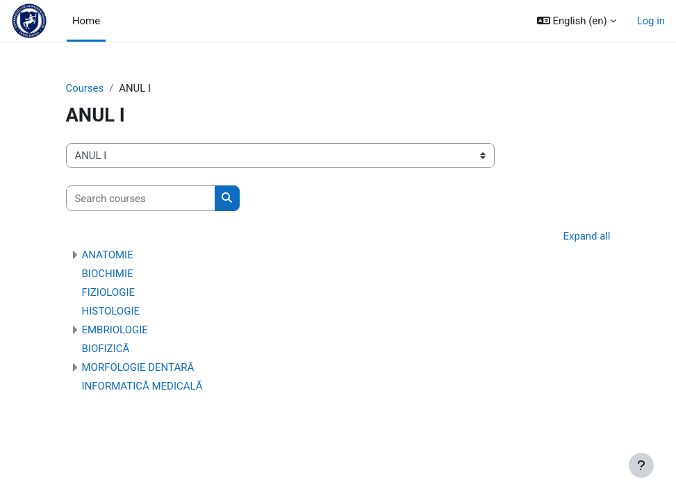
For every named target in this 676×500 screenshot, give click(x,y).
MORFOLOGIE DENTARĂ (138, 367)
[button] (576, 20)
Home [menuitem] (86, 21)
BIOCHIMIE (107, 273)
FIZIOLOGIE (108, 292)
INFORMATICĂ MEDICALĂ (142, 386)
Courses (85, 88)
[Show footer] (641, 465)
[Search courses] (140, 197)
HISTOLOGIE (111, 311)
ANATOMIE (107, 255)
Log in (651, 21)
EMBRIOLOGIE (115, 330)
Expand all (587, 236)
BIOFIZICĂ (106, 348)
